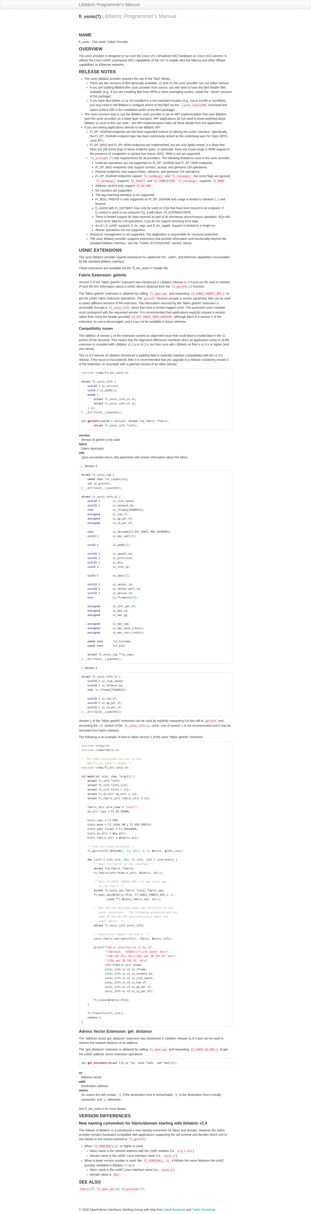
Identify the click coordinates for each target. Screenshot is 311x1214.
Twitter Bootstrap (203, 1209)
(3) (181, 286)
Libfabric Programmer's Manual (109, 4)
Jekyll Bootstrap (174, 1209)
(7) (101, 158)
